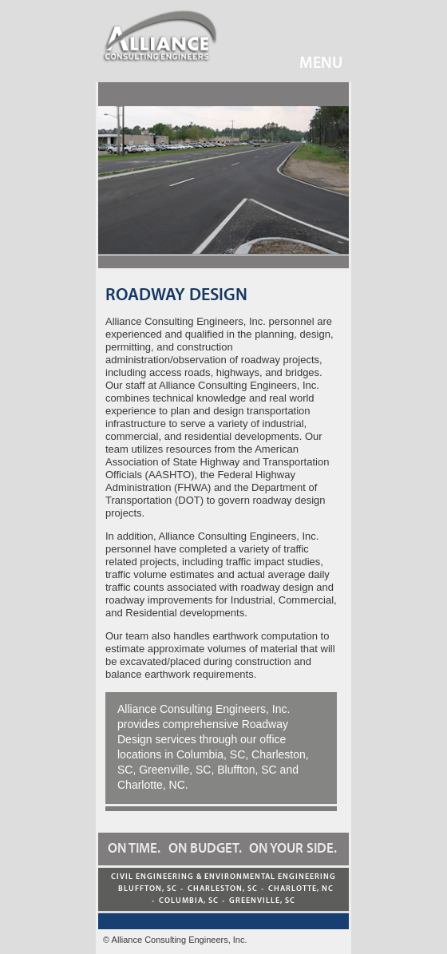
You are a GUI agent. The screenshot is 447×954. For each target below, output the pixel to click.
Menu (309, 62)
